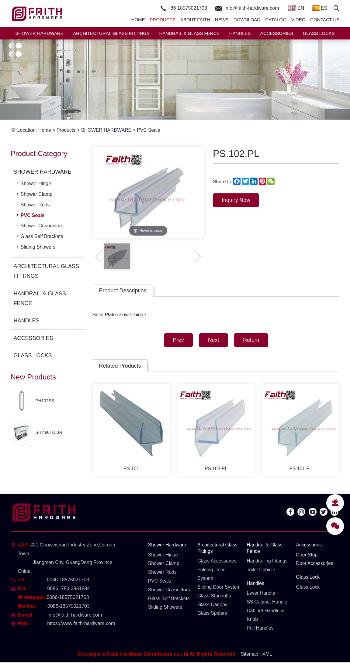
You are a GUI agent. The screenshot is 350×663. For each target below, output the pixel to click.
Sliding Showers (35, 246)
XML (267, 654)
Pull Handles (260, 629)
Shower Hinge (33, 183)
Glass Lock (308, 577)
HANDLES (240, 33)
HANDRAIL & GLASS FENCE (189, 33)
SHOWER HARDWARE (39, 33)
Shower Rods (32, 204)
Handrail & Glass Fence (265, 549)
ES (319, 8)
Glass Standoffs (214, 605)
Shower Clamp (34, 194)
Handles (256, 584)
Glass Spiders (212, 623)
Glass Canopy (212, 614)
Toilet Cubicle (261, 570)
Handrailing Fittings (267, 561)
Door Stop (307, 555)
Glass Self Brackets (39, 236)
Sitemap (249, 654)
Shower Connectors (39, 225)
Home (138, 19)
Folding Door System (211, 575)
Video (298, 19)
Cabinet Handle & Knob (266, 616)
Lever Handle (261, 594)
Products (162, 19)
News (222, 19)
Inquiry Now (236, 200)
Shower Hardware (167, 545)
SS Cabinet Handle (267, 602)
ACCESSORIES (276, 33)
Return (252, 340)
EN (296, 8)
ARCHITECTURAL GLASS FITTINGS (111, 33)
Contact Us (324, 19)
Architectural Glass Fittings (217, 549)
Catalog (275, 19)
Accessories (309, 545)
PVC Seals (150, 130)
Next (213, 340)
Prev (177, 340)
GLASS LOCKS (319, 33)
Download (247, 19)
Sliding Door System (210, 593)
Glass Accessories (217, 561)
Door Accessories (315, 564)
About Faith (195, 19)
